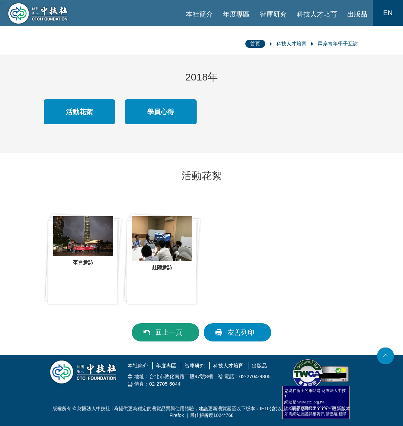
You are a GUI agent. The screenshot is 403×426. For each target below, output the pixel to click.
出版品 (357, 14)
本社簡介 (199, 14)
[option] (83, 259)
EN (388, 13)
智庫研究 (273, 14)
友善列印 (241, 332)
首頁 (255, 43)
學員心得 (160, 112)
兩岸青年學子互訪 (338, 43)
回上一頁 (168, 332)
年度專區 (236, 14)
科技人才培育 (317, 14)
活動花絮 (79, 112)
